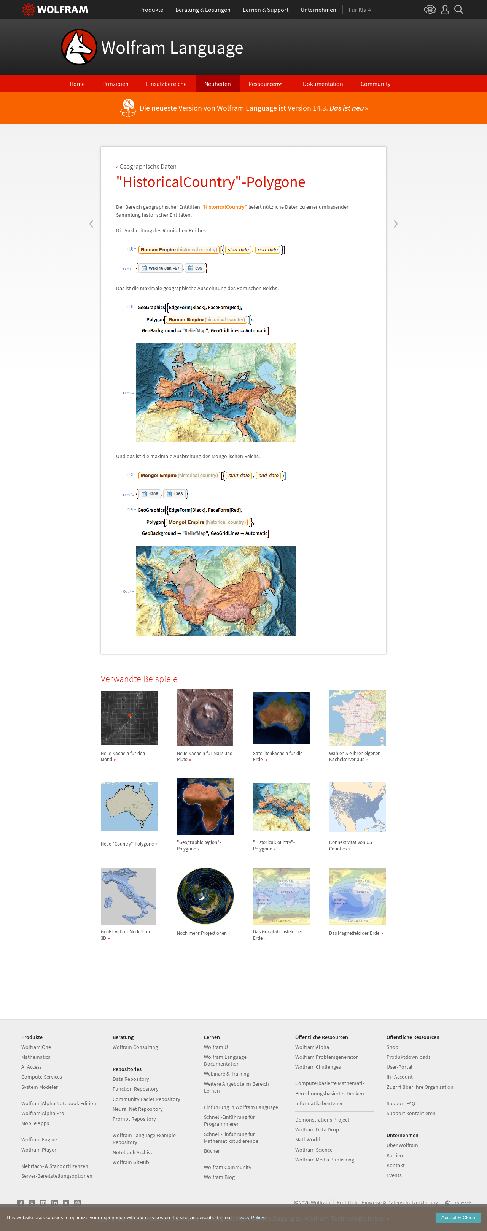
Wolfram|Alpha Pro (42, 1113)
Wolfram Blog (219, 1177)
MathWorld (307, 1139)
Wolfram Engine (39, 1139)
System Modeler (39, 1086)
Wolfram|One (36, 1047)
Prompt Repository (134, 1118)
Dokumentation (323, 83)
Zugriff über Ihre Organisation (420, 1086)
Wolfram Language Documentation (225, 1060)
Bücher (212, 1150)
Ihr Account (400, 1076)
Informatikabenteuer (319, 1103)
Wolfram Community (227, 1167)
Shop (392, 1047)
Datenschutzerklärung (412, 1202)
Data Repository (131, 1079)
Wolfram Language (173, 47)
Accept (458, 1217)
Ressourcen (263, 83)
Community (375, 83)
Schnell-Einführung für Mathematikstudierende (231, 1137)
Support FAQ (401, 1103)
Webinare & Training (226, 1073)
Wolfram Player (38, 1149)
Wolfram (320, 1202)
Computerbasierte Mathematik (330, 1083)
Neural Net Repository (138, 1109)
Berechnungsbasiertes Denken (329, 1093)
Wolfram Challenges (318, 1066)
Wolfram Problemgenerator (326, 1056)
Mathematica (36, 1056)
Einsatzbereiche (166, 83)
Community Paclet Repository (146, 1099)
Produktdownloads (409, 1056)
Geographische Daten (148, 166)
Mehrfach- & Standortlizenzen (54, 1166)
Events (394, 1175)
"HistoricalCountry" (224, 206)
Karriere (395, 1155)
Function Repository (136, 1088)
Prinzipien (115, 83)
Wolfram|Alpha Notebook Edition (58, 1103)
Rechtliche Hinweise (359, 1202)
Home (77, 83)
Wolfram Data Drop (317, 1129)
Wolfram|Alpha (312, 1047)
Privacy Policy (248, 1217)
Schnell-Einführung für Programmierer (229, 1120)
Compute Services (41, 1076)
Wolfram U (216, 1047)
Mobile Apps (35, 1123)
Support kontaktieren (411, 1113)
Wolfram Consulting (135, 1047)
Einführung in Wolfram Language (241, 1107)
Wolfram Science (314, 1149)
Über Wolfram (402, 1145)
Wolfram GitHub (131, 1162)
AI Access (31, 1066)
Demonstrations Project (322, 1119)
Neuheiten (217, 83)
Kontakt (396, 1165)
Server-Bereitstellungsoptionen (56, 1175)
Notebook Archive (133, 1152)
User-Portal (399, 1066)
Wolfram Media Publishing (324, 1159)
